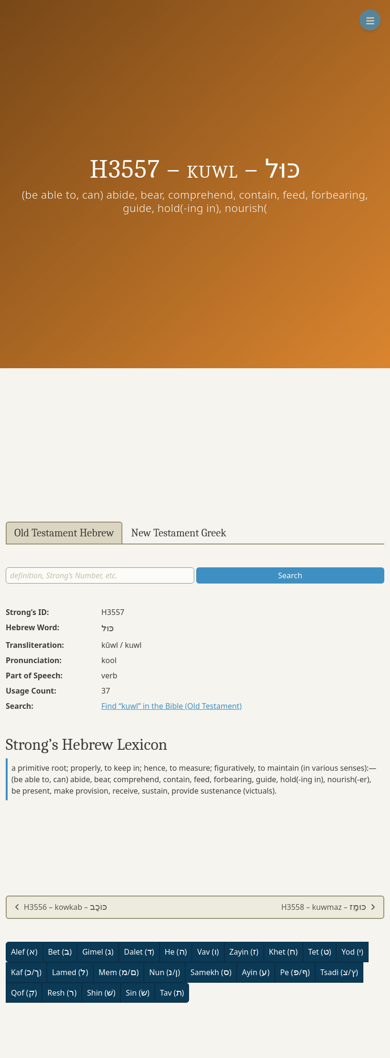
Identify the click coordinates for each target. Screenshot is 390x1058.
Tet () (319, 952)
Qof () (24, 992)
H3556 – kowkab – (60, 907)
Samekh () (210, 972)
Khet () (283, 952)
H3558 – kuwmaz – (328, 907)
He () (176, 952)
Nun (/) (164, 972)
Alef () (24, 952)
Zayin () (244, 952)
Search (290, 575)
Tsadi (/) (339, 972)
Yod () (352, 952)
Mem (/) (119, 972)
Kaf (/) (26, 972)
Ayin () (256, 972)
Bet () (60, 952)
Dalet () (139, 952)
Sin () (138, 992)
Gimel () (98, 952)
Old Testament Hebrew (64, 533)
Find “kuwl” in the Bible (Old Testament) (171, 706)
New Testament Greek (178, 533)
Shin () (101, 992)
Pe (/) (295, 972)
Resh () (61, 992)
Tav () (172, 992)
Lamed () (70, 972)
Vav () (208, 952)
